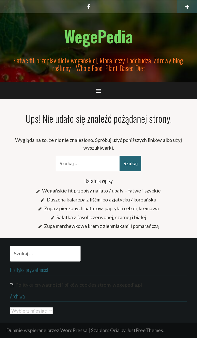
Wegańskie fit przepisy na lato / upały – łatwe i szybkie (101, 191)
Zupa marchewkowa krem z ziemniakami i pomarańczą (101, 226)
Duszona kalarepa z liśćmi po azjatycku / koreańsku (101, 199)
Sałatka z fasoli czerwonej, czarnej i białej (101, 217)
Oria (115, 330)
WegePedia (98, 36)
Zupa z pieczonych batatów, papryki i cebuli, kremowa (101, 208)
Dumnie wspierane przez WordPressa (46, 330)
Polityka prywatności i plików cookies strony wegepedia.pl (78, 285)
